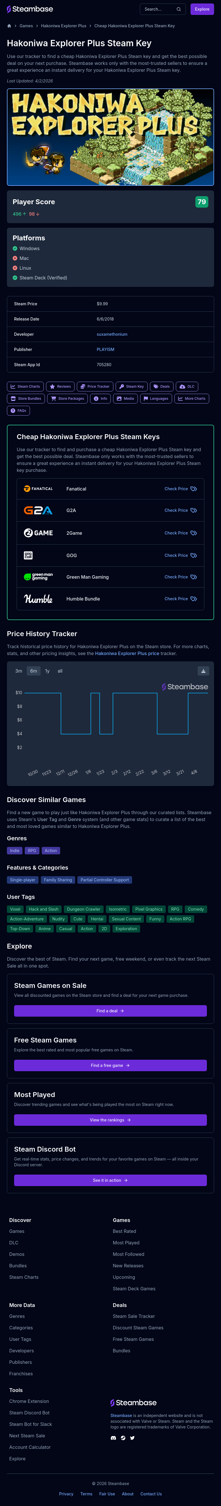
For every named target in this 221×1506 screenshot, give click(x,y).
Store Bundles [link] (26, 398)
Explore (202, 9)
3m (18, 671)
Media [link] (125, 398)
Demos (16, 1254)
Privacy (66, 1493)
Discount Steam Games (138, 1328)
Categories (21, 1328)
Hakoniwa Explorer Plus (63, 25)
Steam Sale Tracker (134, 1316)
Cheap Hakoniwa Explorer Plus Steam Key (134, 25)
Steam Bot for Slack (30, 1424)
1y (47, 671)
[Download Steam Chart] (203, 670)
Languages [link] (156, 398)
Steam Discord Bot (29, 1413)
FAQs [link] (18, 410)
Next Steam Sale (27, 1436)
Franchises (21, 1373)
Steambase (121, 1415)
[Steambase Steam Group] (123, 1438)
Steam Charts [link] (25, 386)
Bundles (18, 1265)
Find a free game (110, 1065)
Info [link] (100, 398)
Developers (21, 1351)
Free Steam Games (133, 1339)
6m (33, 671)
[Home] (9, 26)
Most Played (126, 1243)
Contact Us (151, 1493)
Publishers (20, 1362)
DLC (13, 1243)
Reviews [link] (60, 386)
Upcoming (124, 1277)
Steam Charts (24, 1277)
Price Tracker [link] (95, 386)
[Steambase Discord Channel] (113, 1438)
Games (26, 25)
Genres (17, 1316)
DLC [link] (187, 386)
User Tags (20, 1339)
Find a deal (111, 1010)
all (60, 671)
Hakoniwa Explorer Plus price (127, 653)
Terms (86, 1493)
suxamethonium (112, 334)
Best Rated (124, 1231)
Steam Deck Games (134, 1288)
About (128, 1493)
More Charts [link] (191, 398)
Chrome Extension (29, 1401)
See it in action (110, 1180)
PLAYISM (105, 349)
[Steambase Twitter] (132, 1438)
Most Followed (128, 1254)
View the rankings (110, 1119)
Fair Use (107, 1493)
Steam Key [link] (131, 386)
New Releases (128, 1265)
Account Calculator (30, 1447)
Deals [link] (162, 386)
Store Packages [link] (67, 398)
